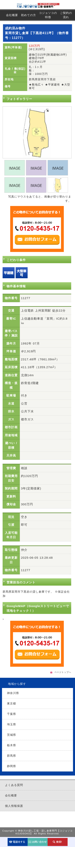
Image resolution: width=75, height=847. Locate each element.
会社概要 (12, 15)
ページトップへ (62, 672)
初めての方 (28, 15)
